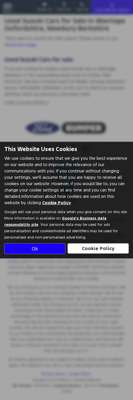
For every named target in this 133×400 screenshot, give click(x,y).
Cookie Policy (56, 202)
